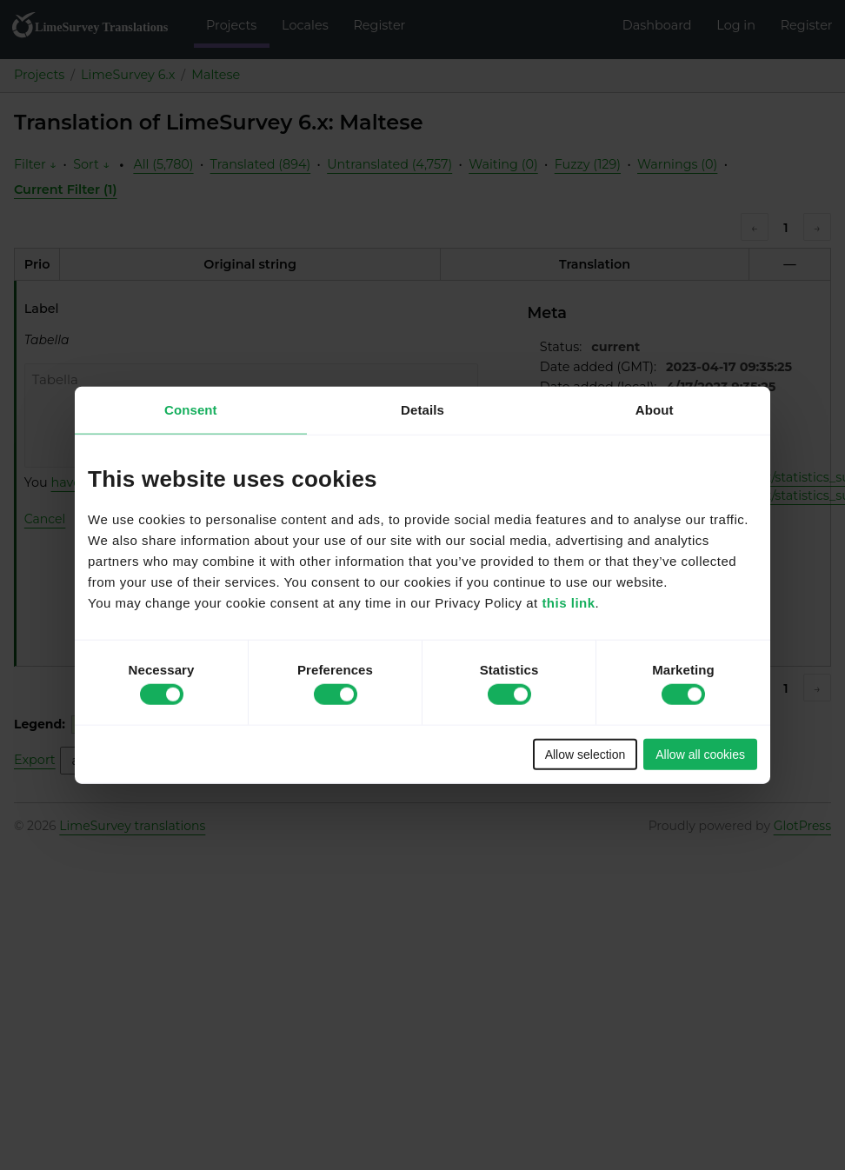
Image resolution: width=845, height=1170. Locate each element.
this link (568, 602)
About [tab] (654, 409)
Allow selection (585, 754)
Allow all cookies (700, 754)
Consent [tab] (190, 409)
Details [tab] (422, 409)
